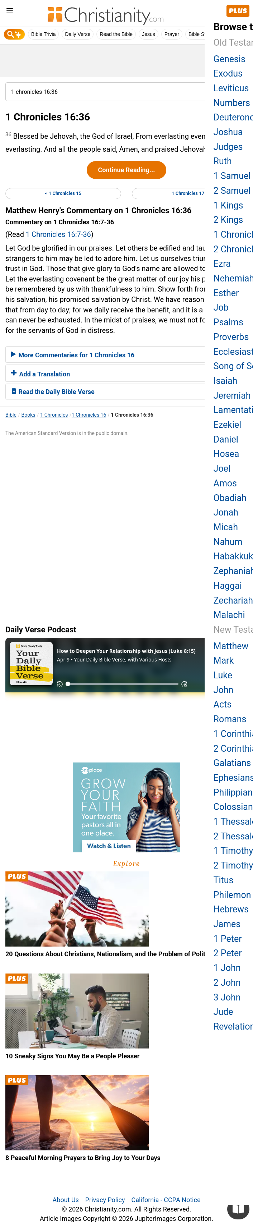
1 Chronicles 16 (89, 415)
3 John (227, 997)
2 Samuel (232, 190)
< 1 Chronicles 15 (63, 193)
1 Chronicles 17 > (190, 193)
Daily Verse (77, 34)
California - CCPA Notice (165, 1200)
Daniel (226, 439)
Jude (223, 1012)
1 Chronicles (54, 415)
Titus (224, 880)
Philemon (232, 895)
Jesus (148, 34)
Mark (224, 660)
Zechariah (233, 600)
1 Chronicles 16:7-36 (58, 234)
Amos (225, 483)
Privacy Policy (105, 1200)
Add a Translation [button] (40, 374)
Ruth (223, 161)
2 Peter (228, 953)
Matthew (231, 646)
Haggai (228, 586)
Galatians (232, 763)
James (227, 924)
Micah (226, 527)
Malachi (229, 615)
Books (28, 415)
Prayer (171, 34)
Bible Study (201, 34)
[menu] (9, 12)
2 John (227, 982)
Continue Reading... (126, 170)
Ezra (222, 263)
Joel (222, 468)
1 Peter (228, 939)
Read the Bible (116, 34)
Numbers (232, 103)
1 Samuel (232, 176)
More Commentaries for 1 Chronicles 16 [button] (72, 355)
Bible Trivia (43, 34)
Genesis (229, 59)
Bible (10, 415)
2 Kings (228, 220)
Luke (223, 675)
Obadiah (230, 498)
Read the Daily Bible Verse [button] (53, 391)
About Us (66, 1200)
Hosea (226, 454)
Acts (222, 704)
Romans (230, 719)
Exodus (228, 73)
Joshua (228, 132)
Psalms (228, 322)
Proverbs (231, 337)
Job (221, 307)
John (224, 690)
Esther (226, 293)
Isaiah (226, 381)
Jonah (226, 512)
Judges (228, 147)
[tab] (126, 354)
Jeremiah (232, 395)
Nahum (228, 542)
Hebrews (231, 909)
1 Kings (228, 205)
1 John (227, 968)
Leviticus (231, 88)
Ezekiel (228, 425)
